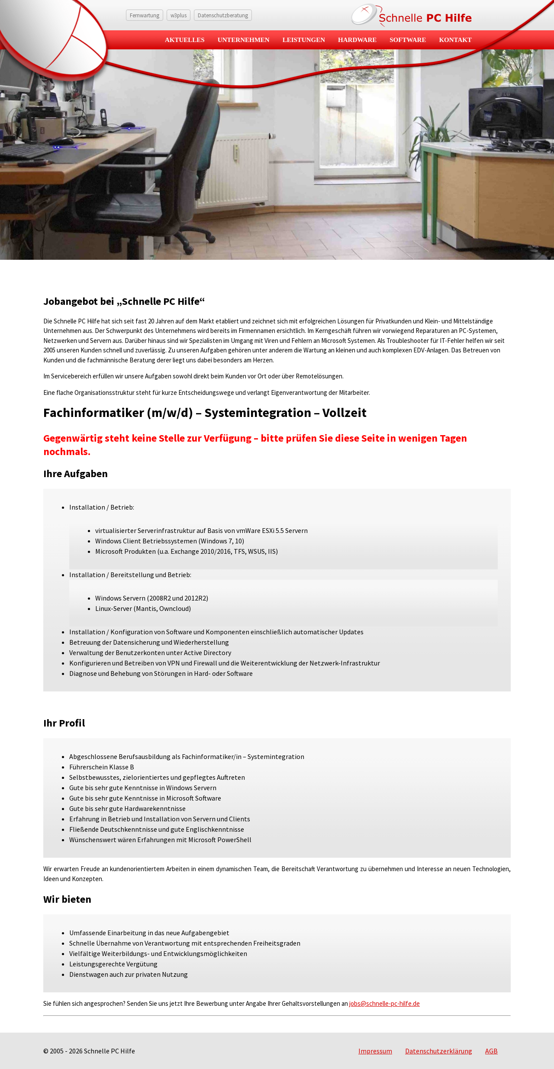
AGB (491, 1050)
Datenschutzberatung (223, 15)
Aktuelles (185, 39)
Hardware (357, 39)
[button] (19, 1050)
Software (408, 39)
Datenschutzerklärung (438, 1050)
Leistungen (304, 39)
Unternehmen (244, 39)
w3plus (179, 15)
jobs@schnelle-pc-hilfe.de (384, 1003)
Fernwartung (144, 15)
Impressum (375, 1050)
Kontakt (455, 39)
